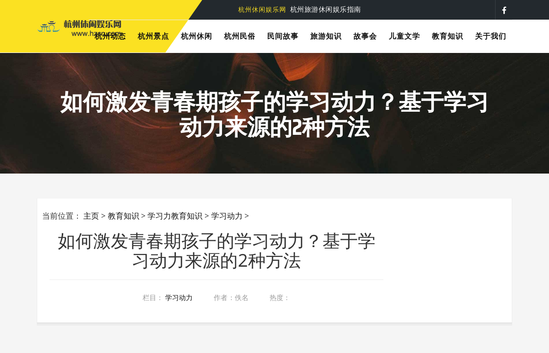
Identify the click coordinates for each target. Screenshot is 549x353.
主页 (91, 215)
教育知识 (123, 215)
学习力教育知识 (175, 215)
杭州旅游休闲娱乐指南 (299, 9)
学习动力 (227, 215)
